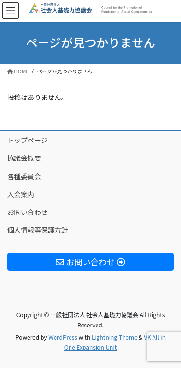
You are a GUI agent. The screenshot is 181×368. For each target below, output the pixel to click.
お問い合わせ (27, 212)
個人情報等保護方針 (37, 230)
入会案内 (20, 194)
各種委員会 (24, 176)
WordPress (62, 337)
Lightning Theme (115, 337)
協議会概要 (24, 158)
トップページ (27, 140)
